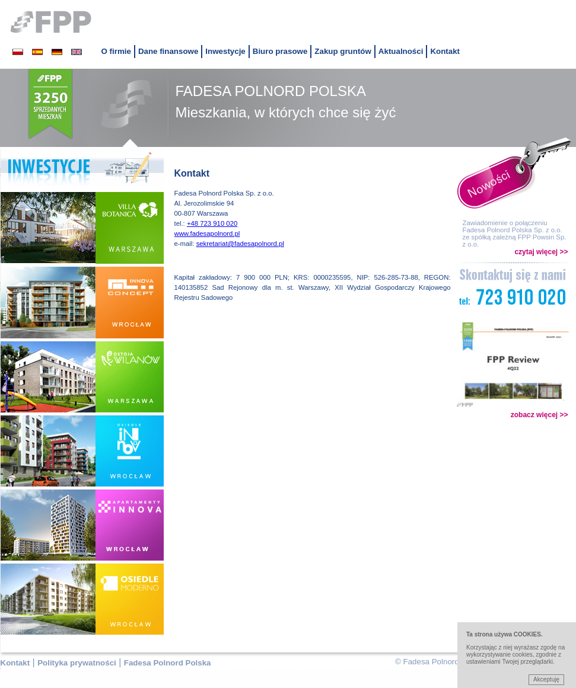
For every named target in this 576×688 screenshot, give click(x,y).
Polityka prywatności (76, 662)
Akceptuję (546, 679)
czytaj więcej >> (541, 252)
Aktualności (401, 51)
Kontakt (445, 51)
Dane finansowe (168, 51)
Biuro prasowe (280, 51)
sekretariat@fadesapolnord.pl (240, 243)
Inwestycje (225, 51)
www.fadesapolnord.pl (207, 233)
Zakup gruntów (342, 51)
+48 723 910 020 (212, 223)
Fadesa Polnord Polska (167, 662)
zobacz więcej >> (539, 415)
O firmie (116, 51)
